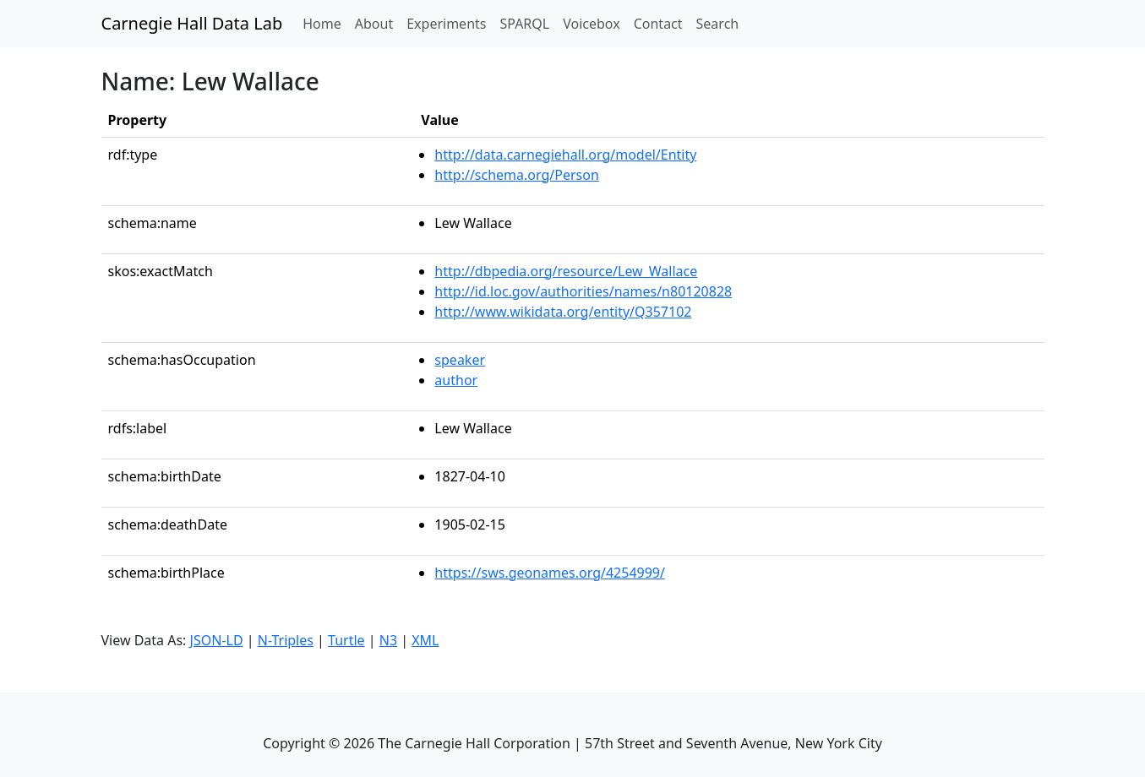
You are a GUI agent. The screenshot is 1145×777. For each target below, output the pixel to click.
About (374, 23)
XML (425, 640)
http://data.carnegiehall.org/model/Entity (565, 154)
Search (717, 23)
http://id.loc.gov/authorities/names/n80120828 (583, 291)
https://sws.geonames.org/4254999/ (549, 572)
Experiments (446, 23)
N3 (388, 640)
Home (325, 23)
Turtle (346, 640)
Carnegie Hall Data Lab (192, 23)
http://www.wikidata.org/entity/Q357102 (562, 311)
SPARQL (524, 23)
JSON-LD (216, 640)
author (455, 380)
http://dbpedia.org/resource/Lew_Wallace (565, 271)
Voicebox (591, 23)
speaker (459, 359)
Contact (658, 23)
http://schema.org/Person (516, 175)
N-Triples (286, 640)
